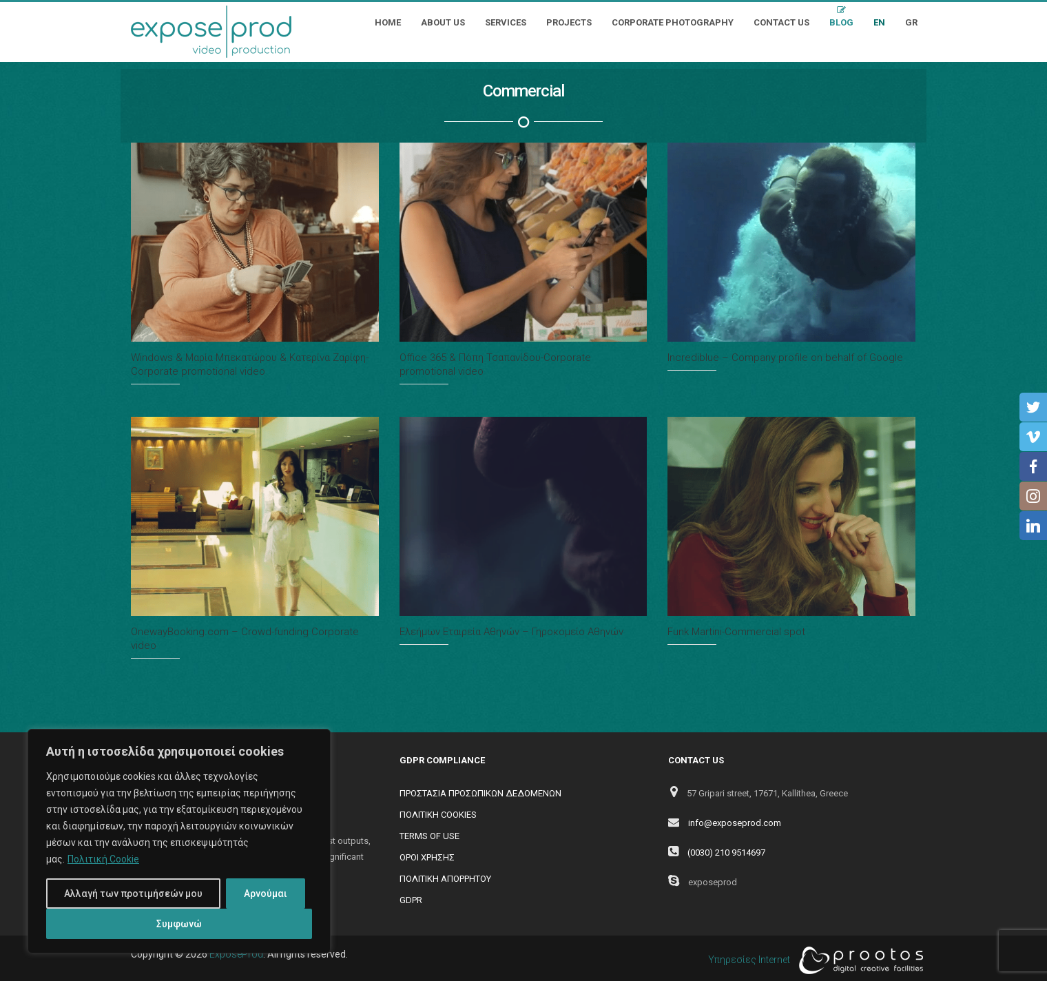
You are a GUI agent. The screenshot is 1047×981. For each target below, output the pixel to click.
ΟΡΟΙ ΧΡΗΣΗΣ (427, 857)
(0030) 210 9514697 (726, 852)
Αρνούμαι (265, 893)
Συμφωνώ (179, 923)
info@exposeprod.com (734, 823)
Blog (841, 22)
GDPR (411, 900)
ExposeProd (236, 954)
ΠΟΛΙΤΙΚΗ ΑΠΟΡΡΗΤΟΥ (445, 879)
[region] (179, 841)
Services (505, 22)
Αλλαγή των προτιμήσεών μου (133, 893)
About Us (443, 22)
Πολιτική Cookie (103, 859)
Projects (569, 22)
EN (879, 22)
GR (911, 22)
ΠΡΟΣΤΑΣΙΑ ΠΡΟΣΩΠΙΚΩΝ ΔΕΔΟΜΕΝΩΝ (480, 793)
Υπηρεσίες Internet (812, 960)
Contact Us (781, 22)
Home (388, 22)
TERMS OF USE (429, 836)
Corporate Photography (673, 22)
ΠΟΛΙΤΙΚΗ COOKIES (438, 814)
